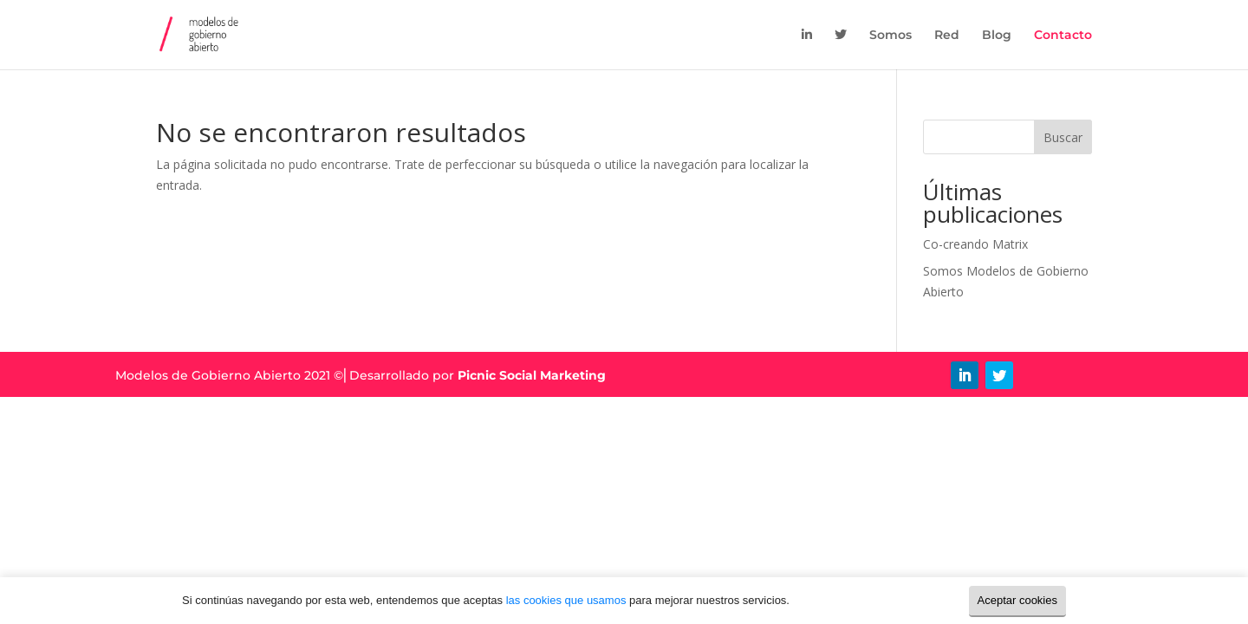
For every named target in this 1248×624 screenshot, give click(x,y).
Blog (996, 35)
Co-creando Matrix (975, 244)
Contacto (1063, 35)
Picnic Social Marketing (532, 375)
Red (946, 35)
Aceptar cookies (1018, 600)
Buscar (1062, 137)
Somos (890, 35)
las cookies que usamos (566, 600)
